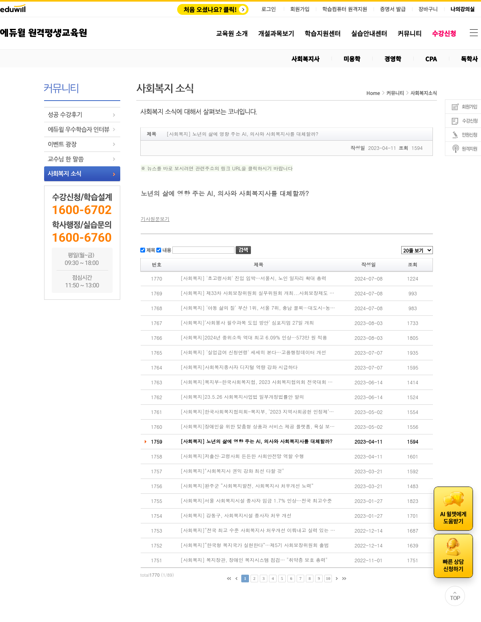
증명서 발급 (393, 9)
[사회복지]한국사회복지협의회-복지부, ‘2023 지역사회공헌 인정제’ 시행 (258, 411)
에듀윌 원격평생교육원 (43, 33)
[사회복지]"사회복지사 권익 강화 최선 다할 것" (232, 471)
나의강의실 (463, 9)
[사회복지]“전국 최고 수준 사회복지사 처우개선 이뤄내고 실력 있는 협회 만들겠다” (258, 530)
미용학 (352, 59)
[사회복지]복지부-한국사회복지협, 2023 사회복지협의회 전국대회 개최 (258, 382)
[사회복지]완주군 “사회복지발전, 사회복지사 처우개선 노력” (247, 486)
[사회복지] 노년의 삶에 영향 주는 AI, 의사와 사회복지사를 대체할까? (257, 441)
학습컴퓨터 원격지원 (344, 9)
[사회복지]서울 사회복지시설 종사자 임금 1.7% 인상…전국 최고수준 (256, 500)
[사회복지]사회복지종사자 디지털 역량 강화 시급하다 (239, 367)
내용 (166, 249)
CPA (431, 59)
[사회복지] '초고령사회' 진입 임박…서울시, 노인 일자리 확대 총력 (254, 278)
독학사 (469, 59)
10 (328, 578)
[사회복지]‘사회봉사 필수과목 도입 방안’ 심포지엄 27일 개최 (247, 322)
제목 (150, 249)
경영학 (392, 59)
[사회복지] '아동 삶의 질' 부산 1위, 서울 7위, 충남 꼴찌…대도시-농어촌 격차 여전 (258, 308)
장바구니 (428, 9)
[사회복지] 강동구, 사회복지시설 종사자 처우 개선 (236, 515)
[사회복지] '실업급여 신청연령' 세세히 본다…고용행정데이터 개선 (253, 352)
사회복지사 (305, 59)
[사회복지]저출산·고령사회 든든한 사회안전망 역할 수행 (242, 456)
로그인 (268, 9)
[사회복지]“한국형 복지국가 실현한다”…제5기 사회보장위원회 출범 (255, 545)
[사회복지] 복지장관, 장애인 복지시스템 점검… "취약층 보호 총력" (254, 560)
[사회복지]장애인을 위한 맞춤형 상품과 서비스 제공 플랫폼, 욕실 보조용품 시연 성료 (258, 426)
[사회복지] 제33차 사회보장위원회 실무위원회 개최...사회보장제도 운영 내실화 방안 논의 (258, 293)
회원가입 (299, 9)
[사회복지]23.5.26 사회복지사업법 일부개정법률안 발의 (242, 397)
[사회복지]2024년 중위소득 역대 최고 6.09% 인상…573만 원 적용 (254, 337)
